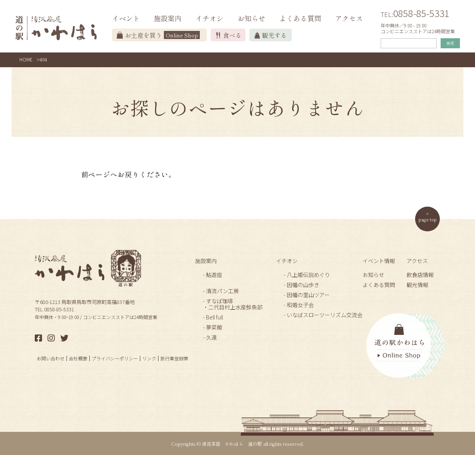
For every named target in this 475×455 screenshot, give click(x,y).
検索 (450, 43)
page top (428, 219)
